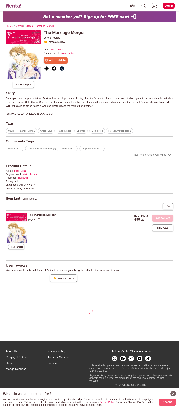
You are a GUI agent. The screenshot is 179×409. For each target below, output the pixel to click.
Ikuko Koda (57, 49)
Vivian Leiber (68, 53)
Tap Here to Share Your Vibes (150, 154)
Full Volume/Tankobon (119, 131)
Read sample (23, 84)
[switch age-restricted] (132, 6)
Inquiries (53, 363)
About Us (11, 351)
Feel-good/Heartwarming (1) (41, 148)
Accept (167, 401)
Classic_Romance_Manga (21, 131)
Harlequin (23, 177)
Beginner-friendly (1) (92, 148)
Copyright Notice (16, 357)
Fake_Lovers (64, 131)
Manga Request (16, 369)
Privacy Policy (56, 351)
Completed (97, 131)
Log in (169, 5)
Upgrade (81, 131)
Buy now (162, 228)
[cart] (154, 6)
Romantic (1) (14, 148)
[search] (143, 6)
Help (9, 363)
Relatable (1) (68, 148)
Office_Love (46, 131)
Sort (167, 206)
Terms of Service (58, 357)
